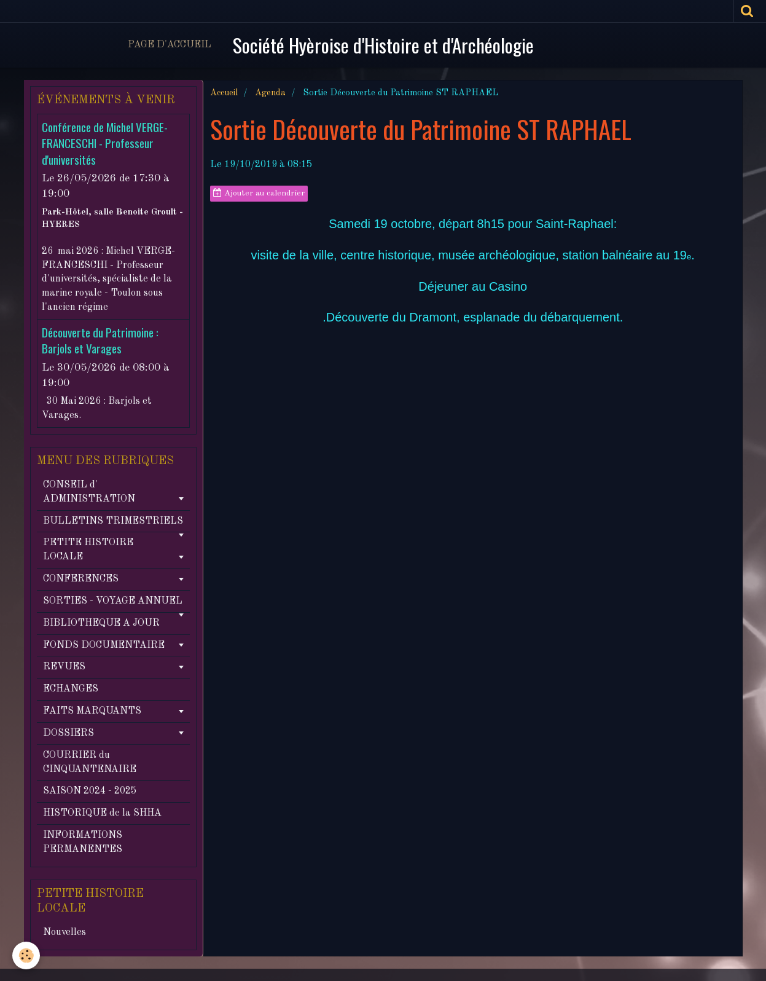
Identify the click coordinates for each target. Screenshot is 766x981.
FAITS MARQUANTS (92, 711)
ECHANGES (70, 689)
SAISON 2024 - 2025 (89, 791)
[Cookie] (26, 955)
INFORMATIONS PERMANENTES (82, 842)
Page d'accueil (169, 45)
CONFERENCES (81, 579)
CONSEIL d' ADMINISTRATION (89, 492)
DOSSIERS (68, 733)
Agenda (270, 93)
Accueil (224, 93)
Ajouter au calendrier (259, 193)
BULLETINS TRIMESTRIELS (113, 521)
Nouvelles (64, 932)
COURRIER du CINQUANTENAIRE (89, 762)
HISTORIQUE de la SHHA (102, 813)
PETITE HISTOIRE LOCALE (88, 550)
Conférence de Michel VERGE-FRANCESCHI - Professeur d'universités (105, 143)
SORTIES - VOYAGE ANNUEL (112, 601)
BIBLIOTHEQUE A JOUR (101, 623)
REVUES (64, 667)
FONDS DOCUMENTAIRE (104, 645)
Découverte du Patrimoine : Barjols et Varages (100, 340)
